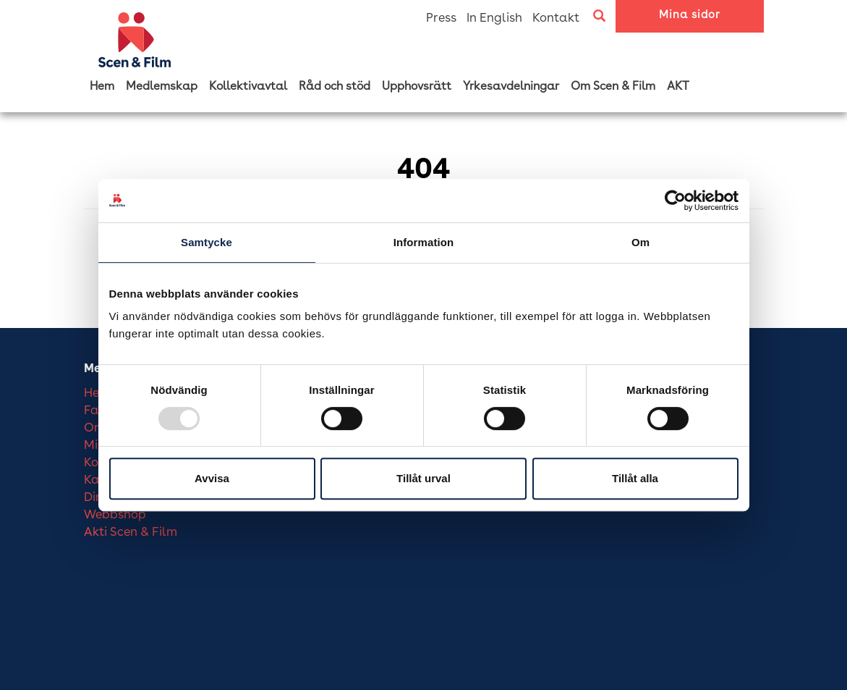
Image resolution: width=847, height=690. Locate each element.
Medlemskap (161, 87)
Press (441, 18)
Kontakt (555, 18)
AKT (678, 87)
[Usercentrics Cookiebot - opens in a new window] (675, 200)
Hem (102, 87)
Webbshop (115, 515)
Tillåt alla (635, 478)
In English (494, 18)
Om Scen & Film (613, 87)
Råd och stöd (334, 87)
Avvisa (212, 478)
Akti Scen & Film (130, 532)
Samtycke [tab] (206, 242)
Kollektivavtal (248, 87)
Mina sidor (689, 15)
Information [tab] (423, 242)
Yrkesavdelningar (511, 87)
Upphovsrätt (416, 87)
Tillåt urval (423, 478)
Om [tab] (640, 242)
